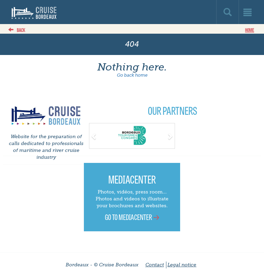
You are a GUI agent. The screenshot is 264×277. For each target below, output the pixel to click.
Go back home (132, 75)
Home (249, 30)
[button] (95, 135)
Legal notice (181, 265)
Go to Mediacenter (128, 216)
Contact (154, 265)
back (21, 30)
